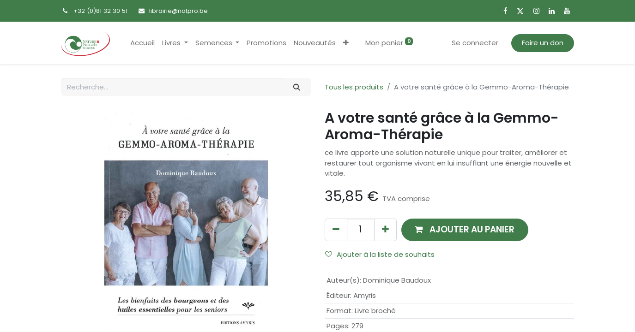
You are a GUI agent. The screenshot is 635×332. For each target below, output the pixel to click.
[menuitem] (142, 43)
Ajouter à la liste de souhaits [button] (380, 254)
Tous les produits (354, 87)
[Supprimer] (336, 230)
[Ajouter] (385, 230)
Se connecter (475, 42)
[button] (345, 43)
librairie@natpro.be (178, 10)
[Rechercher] (296, 87)
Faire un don (542, 42)
